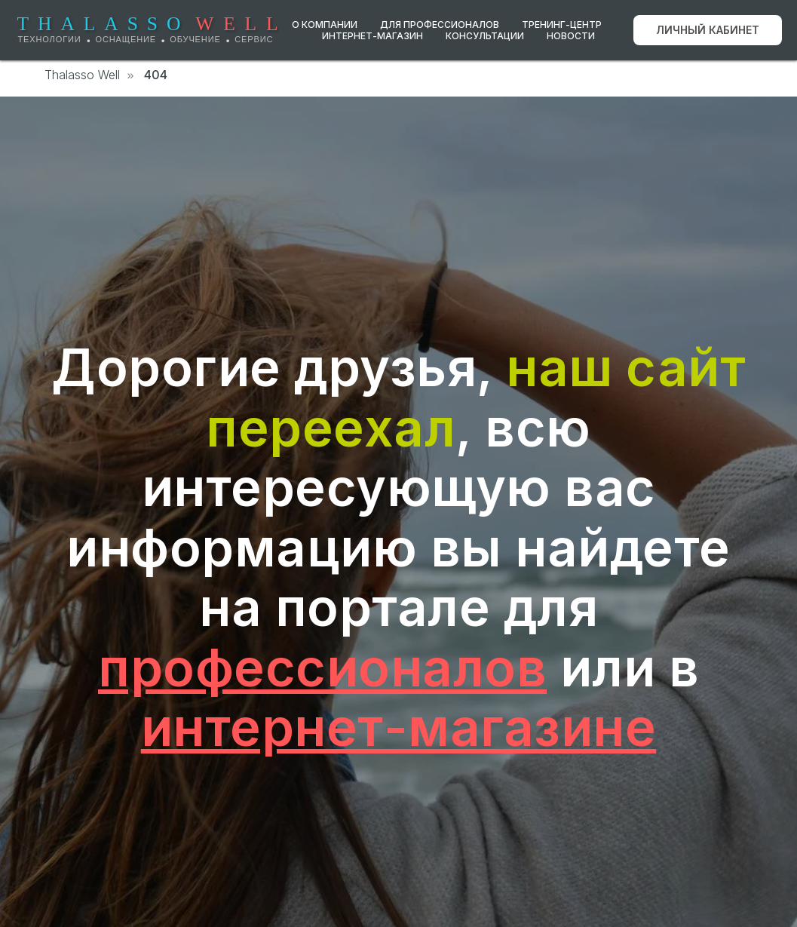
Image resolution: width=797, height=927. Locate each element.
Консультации (485, 35)
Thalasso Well (82, 75)
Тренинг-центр (562, 24)
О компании (324, 24)
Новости (571, 35)
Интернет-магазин (372, 35)
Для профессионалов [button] (439, 24)
